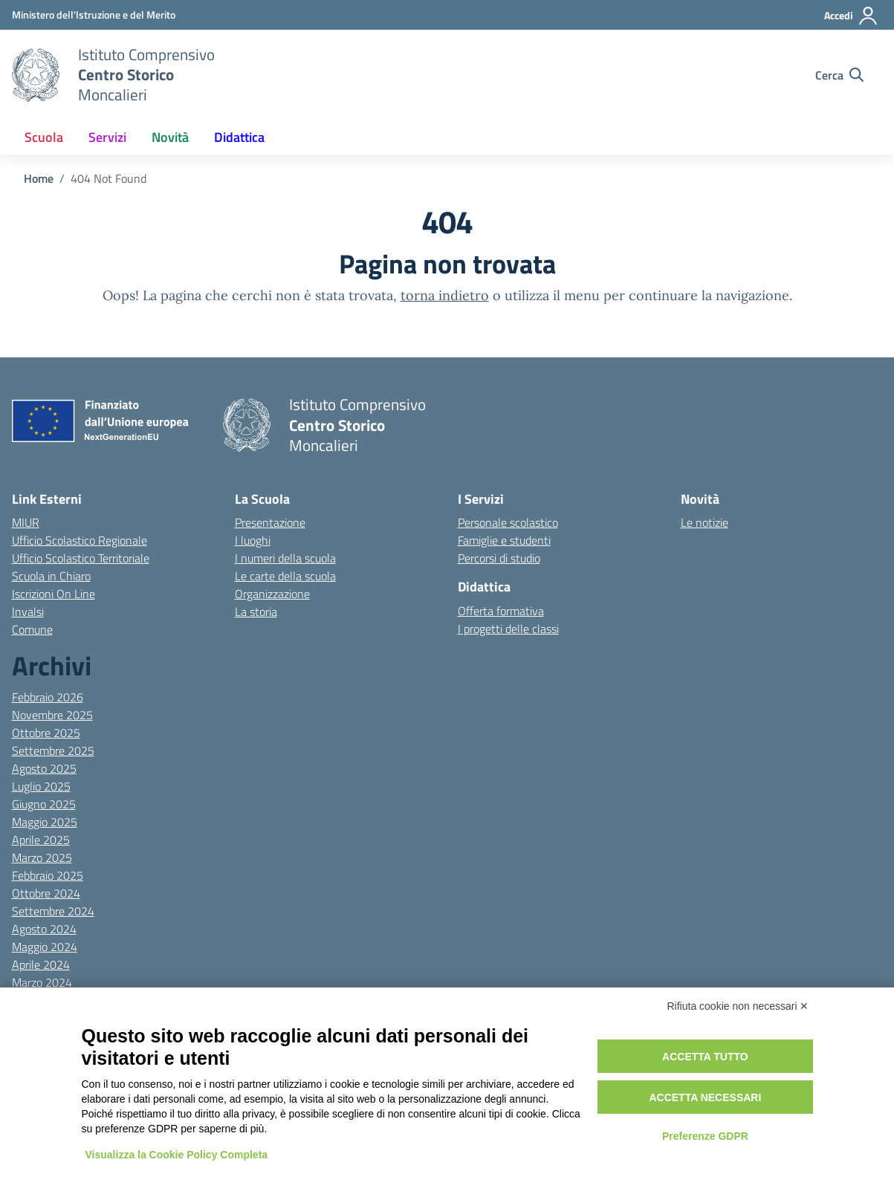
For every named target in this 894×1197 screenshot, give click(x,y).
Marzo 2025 (42, 857)
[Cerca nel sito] (839, 75)
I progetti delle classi (508, 629)
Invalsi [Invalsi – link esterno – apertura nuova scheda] (28, 611)
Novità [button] (170, 137)
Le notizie (704, 522)
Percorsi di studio (499, 558)
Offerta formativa (501, 611)
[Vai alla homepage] (35, 75)
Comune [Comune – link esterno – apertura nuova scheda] (32, 629)
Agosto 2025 (44, 768)
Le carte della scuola (285, 576)
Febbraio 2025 (47, 875)
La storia (256, 611)
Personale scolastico (508, 522)
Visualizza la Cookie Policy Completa (176, 1155)
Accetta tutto (705, 1057)
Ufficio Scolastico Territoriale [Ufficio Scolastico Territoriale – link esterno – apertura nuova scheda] (80, 558)
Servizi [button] (107, 137)
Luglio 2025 (41, 786)
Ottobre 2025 (46, 733)
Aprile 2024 (41, 964)
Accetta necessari (705, 1097)
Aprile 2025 (41, 840)
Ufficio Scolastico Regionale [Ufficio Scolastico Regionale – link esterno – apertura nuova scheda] (79, 540)
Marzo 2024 (42, 982)
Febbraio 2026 (47, 697)
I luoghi (253, 540)
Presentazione (270, 522)
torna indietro (445, 295)
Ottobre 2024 (46, 893)
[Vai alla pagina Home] (39, 178)
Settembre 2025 (53, 750)
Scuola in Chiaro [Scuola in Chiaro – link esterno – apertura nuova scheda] (51, 576)
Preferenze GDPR (705, 1136)
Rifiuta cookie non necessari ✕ (738, 1006)
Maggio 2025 (44, 822)
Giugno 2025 (44, 804)
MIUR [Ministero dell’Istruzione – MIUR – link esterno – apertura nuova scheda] (25, 522)
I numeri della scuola (285, 558)
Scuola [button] (44, 137)
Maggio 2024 (44, 947)
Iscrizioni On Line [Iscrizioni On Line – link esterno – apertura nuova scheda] (53, 594)
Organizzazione (272, 594)
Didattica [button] (239, 137)
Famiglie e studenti (504, 540)
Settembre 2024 (53, 911)
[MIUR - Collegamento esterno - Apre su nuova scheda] (93, 14)
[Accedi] (851, 15)
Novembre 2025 (52, 715)
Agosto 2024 (44, 929)
